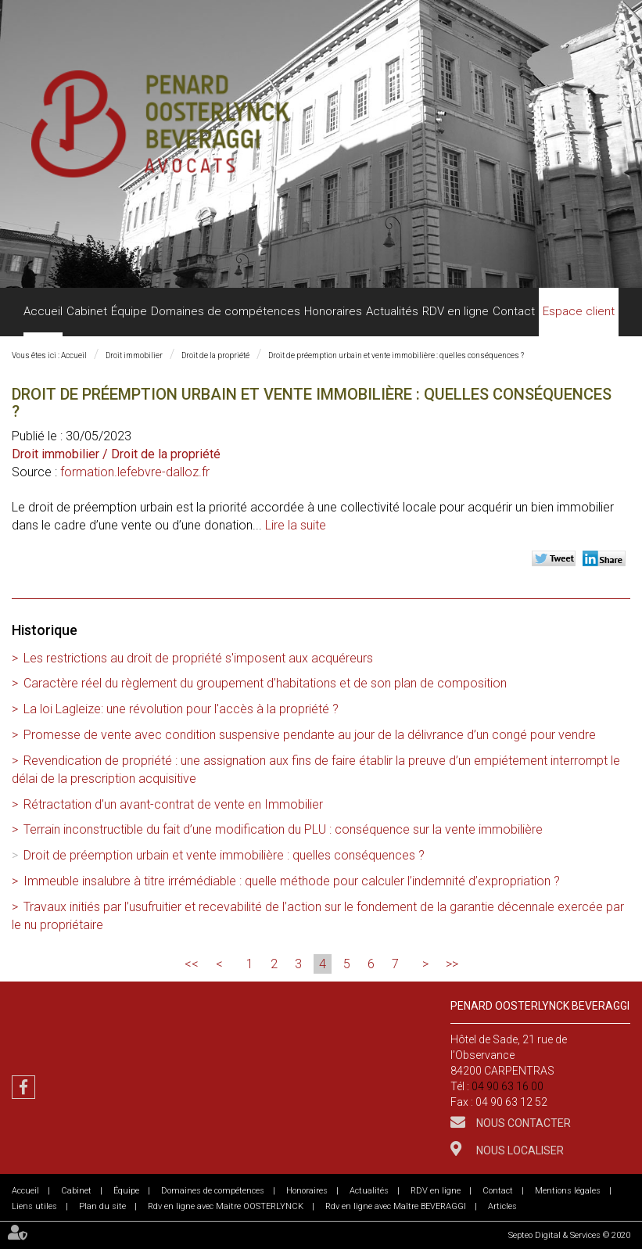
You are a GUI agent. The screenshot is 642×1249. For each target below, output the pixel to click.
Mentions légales (568, 1191)
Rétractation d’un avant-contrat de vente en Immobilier (173, 804)
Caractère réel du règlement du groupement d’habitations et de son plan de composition (265, 683)
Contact (514, 311)
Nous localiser (519, 1150)
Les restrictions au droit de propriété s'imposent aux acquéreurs (198, 658)
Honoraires (333, 311)
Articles (502, 1206)
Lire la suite (295, 525)
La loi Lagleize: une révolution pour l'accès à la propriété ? (181, 709)
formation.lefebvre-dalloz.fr (135, 472)
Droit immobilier (134, 355)
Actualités (392, 311)
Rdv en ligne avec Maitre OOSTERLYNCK (225, 1206)
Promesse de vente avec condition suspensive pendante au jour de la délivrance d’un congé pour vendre (309, 734)
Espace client (579, 311)
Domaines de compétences (225, 311)
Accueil (43, 311)
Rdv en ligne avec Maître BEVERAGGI (395, 1206)
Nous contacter (522, 1123)
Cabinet (86, 311)
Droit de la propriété (215, 355)
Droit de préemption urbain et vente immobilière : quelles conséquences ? (396, 355)
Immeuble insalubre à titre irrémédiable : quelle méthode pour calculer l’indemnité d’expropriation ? (291, 881)
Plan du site (102, 1206)
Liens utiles (34, 1206)
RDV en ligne (455, 311)
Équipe (129, 311)
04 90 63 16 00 (507, 1086)
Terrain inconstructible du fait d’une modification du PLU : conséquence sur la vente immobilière (283, 829)
